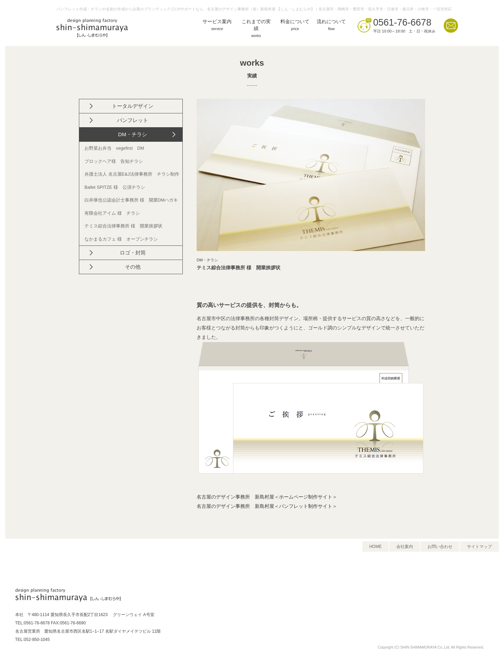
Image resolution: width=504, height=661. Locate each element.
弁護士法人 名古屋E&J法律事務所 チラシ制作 (131, 174)
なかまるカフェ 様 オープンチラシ (121, 239)
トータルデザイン (132, 106)
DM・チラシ (132, 134)
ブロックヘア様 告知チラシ (113, 161)
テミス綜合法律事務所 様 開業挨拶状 (123, 226)
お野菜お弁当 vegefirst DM (114, 148)
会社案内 (404, 546)
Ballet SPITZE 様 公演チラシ (114, 187)
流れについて (331, 25)
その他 (133, 267)
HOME (375, 546)
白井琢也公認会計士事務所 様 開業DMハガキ (131, 200)
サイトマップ (479, 546)
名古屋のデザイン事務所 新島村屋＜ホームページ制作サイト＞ (267, 497)
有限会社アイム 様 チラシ (112, 213)
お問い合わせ (440, 546)
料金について (294, 25)
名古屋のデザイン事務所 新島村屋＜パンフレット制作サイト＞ (267, 506)
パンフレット (132, 120)
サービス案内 (217, 25)
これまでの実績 (256, 29)
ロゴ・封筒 (133, 252)
